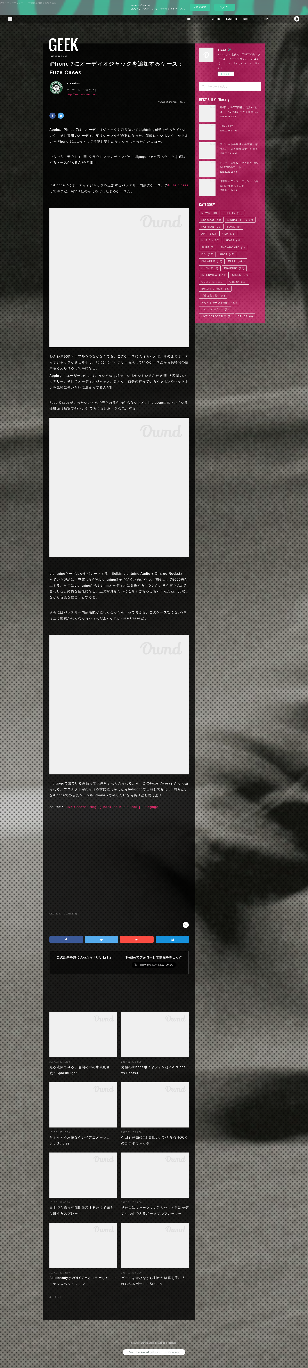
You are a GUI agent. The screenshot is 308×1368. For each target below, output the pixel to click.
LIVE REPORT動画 (216, 316)
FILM (229, 233)
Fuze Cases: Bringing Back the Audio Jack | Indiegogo (112, 807)
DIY (207, 254)
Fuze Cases (178, 185)
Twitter (288, 19)
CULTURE (249, 19)
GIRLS (201, 19)
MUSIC (216, 19)
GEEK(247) (56, 914)
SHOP (264, 19)
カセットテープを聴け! (219, 302)
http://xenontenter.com (82, 94)
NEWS (209, 213)
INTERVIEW (213, 275)
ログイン (224, 7)
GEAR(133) (70, 914)
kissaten (73, 83)
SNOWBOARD (232, 247)
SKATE (233, 240)
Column (238, 281)
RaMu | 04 (227, 125)
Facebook (280, 19)
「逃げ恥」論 (213, 295)
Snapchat (297, 19)
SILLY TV (233, 213)
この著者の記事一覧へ (173, 102)
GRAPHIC (234, 268)
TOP (189, 19)
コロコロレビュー (215, 309)
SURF (208, 247)
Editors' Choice (215, 288)
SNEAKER (211, 261)
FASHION (231, 19)
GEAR (209, 268)
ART (208, 233)
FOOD (234, 226)
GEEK (63, 45)
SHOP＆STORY (240, 220)
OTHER (245, 316)
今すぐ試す (199, 7)
